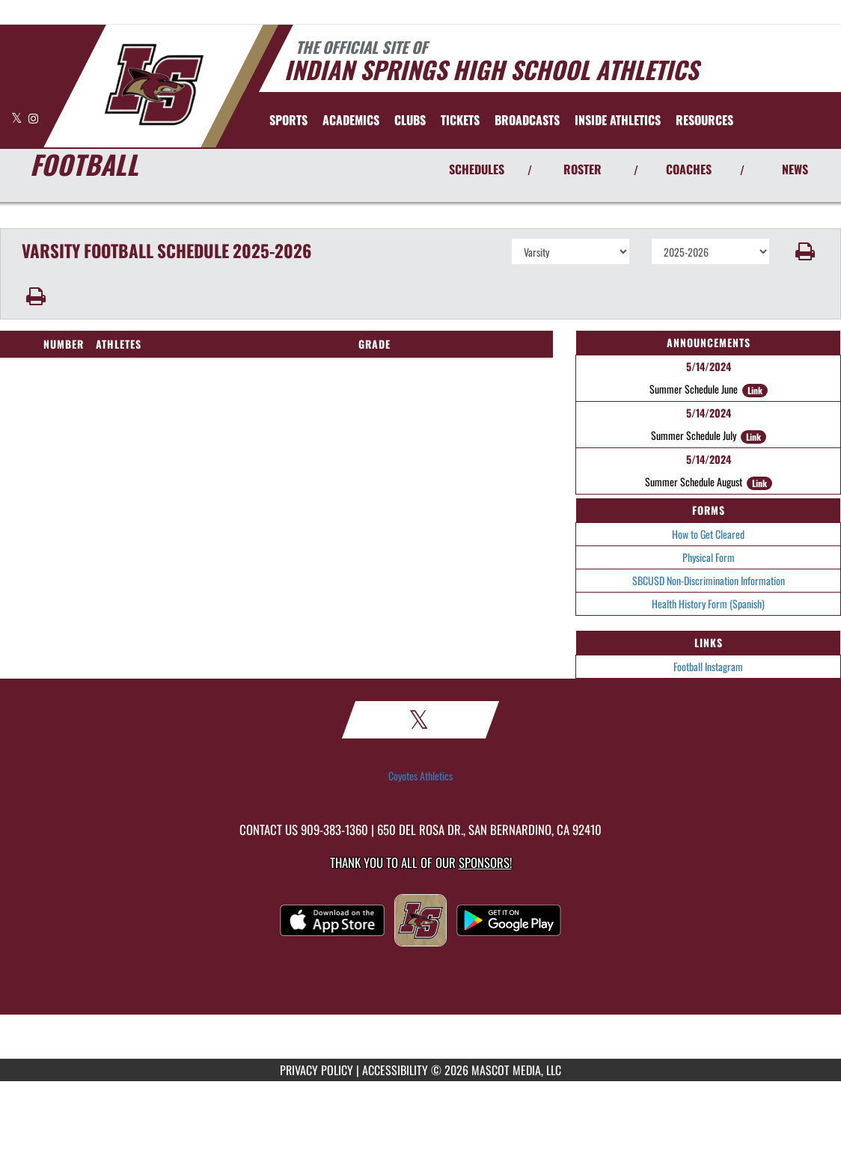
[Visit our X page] (18, 118)
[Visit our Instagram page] (33, 118)
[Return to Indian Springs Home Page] (153, 84)
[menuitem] (460, 119)
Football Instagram (708, 666)
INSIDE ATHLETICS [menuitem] (618, 120)
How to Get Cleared (708, 534)
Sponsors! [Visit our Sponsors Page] (485, 862)
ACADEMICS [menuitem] (350, 120)
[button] (806, 251)
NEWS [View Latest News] (795, 169)
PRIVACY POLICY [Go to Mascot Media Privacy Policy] (316, 1070)
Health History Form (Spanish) (708, 603)
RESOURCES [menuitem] (704, 120)
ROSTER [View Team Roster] (582, 169)
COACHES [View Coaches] (689, 169)
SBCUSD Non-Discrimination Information (708, 580)
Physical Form (708, 557)
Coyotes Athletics (420, 775)
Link (754, 390)
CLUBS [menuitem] (410, 120)
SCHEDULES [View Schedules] (476, 169)
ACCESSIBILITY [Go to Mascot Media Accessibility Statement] (395, 1070)
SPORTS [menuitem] (288, 120)
